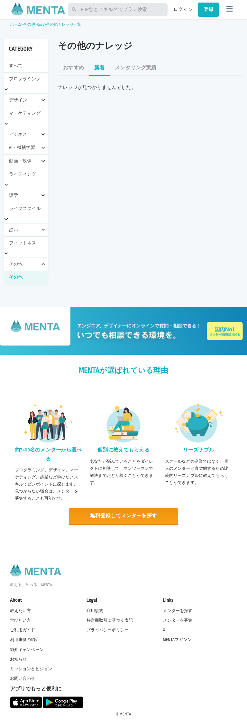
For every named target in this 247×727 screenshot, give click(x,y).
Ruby (40, 24)
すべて (16, 65)
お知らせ (18, 658)
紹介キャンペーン (27, 649)
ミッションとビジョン (31, 668)
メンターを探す (177, 610)
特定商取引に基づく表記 (110, 620)
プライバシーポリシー (108, 629)
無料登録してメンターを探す (123, 516)
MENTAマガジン (177, 639)
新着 (99, 68)
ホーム (16, 24)
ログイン (183, 9)
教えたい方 (20, 610)
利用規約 (95, 610)
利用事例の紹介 (25, 639)
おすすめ (73, 68)
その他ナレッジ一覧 (63, 24)
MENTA (125, 714)
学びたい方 (20, 620)
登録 (208, 9)
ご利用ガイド (22, 629)
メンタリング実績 (135, 68)
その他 (29, 24)
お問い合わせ (22, 678)
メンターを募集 (177, 620)
